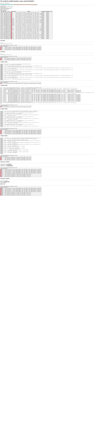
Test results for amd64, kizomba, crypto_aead (20, 4)
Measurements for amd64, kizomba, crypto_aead (6, 4)
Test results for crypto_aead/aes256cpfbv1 (31, 4)
